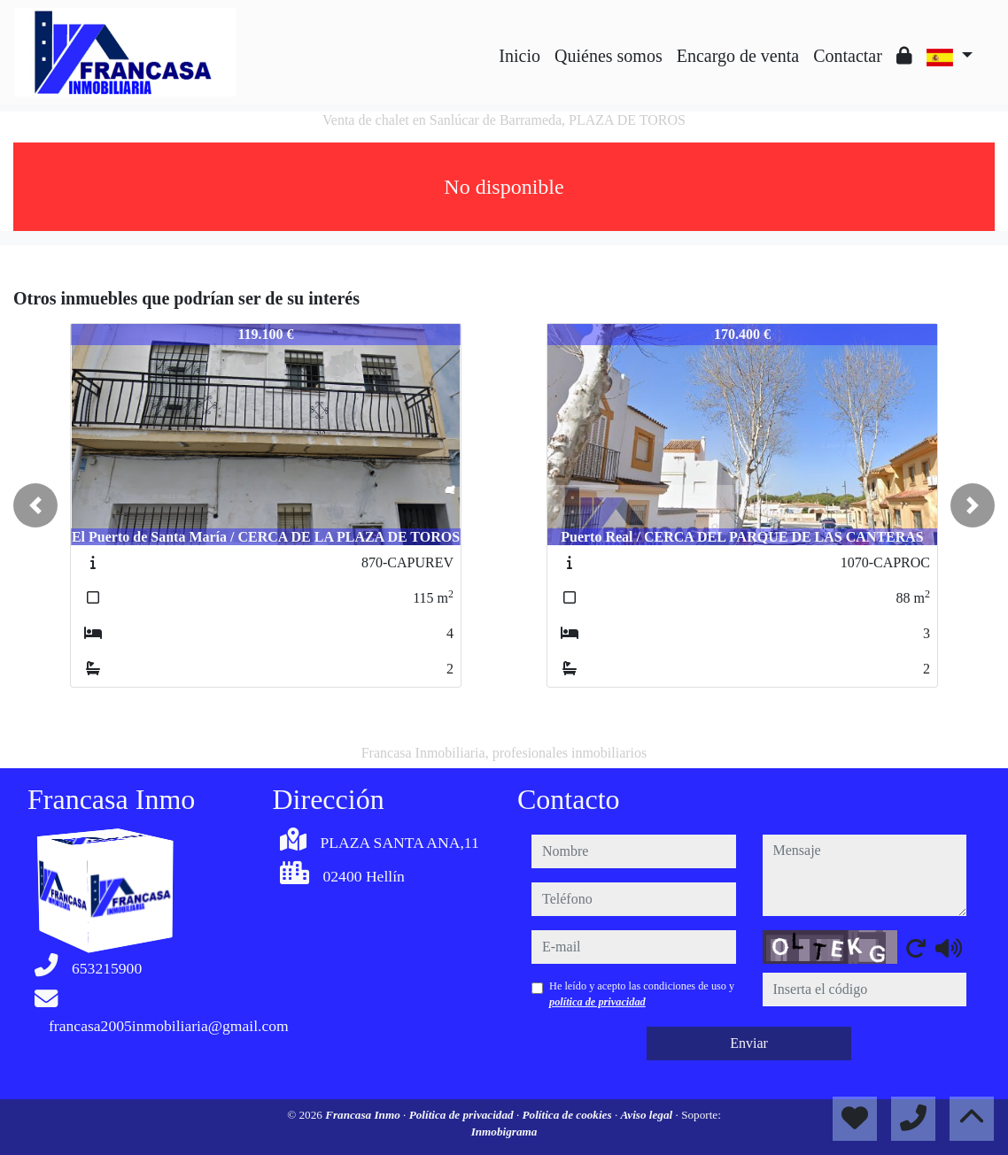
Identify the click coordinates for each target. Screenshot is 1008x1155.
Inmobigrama (504, 1131)
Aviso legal (648, 1114)
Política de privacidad (462, 1114)
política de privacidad (597, 1002)
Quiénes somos (608, 55)
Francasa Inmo (364, 1114)
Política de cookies (569, 1114)
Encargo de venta (738, 55)
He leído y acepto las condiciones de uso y (641, 994)
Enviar (749, 1043)
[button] (35, 505)
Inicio (519, 55)
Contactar (847, 55)
